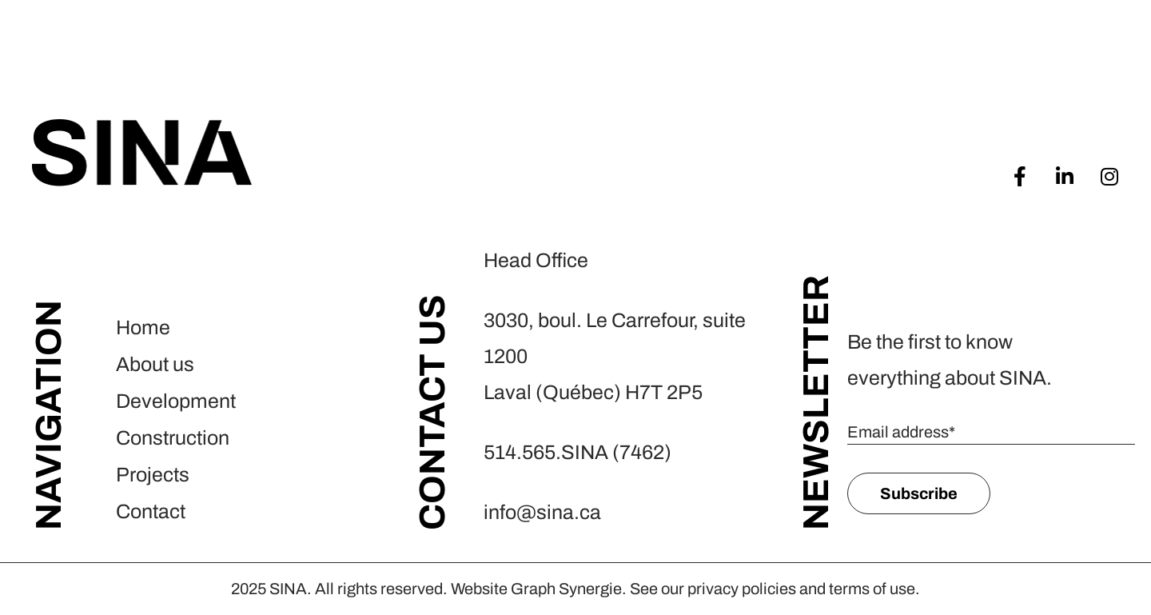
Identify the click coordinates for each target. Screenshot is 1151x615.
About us (155, 364)
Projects (152, 474)
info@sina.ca (542, 512)
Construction (172, 438)
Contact (150, 511)
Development (176, 401)
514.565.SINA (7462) (577, 452)
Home (143, 327)
